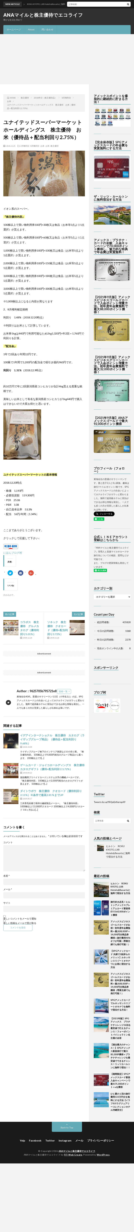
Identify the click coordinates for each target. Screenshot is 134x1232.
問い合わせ (47, 29)
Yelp (22, 1140)
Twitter (50, 1140)
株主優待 (54, 146)
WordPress (103, 1154)
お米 (42, 146)
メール (7, 889)
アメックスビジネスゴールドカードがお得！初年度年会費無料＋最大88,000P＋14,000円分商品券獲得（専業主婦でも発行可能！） (120, 983)
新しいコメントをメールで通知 (19, 918)
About (31, 29)
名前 (6, 876)
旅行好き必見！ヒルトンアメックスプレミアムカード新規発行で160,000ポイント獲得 (120, 908)
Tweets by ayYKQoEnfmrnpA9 (109, 802)
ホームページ (14, 29)
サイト (6, 903)
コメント (8, 842)
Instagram (65, 1140)
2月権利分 (24, 146)
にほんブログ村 (12, 552)
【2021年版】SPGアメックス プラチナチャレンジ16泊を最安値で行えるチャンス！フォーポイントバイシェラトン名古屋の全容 (121, 1028)
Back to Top (67, 1127)
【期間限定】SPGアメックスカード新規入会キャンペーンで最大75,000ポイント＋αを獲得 (120, 1080)
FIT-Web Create (73, 1154)
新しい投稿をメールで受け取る (19, 923)
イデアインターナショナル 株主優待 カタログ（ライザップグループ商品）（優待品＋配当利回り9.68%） (52, 739)
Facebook (35, 1140)
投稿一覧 (63, 691)
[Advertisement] (67, 59)
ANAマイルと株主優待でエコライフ (43, 15)
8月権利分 (34, 146)
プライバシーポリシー (100, 1140)
